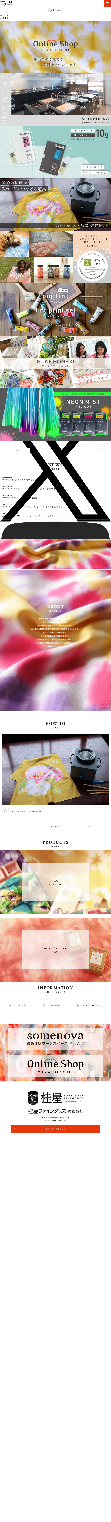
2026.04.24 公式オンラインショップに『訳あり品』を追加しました (30, 489)
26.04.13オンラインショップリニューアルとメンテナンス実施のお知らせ (32, 507)
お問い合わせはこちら (55, 1129)
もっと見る (55, 526)
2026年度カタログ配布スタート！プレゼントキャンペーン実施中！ (29, 516)
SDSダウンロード (89, 1005)
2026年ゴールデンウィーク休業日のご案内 (19, 498)
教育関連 (55, 1005)
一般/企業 (21, 1005)
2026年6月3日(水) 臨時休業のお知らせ (18, 480)
